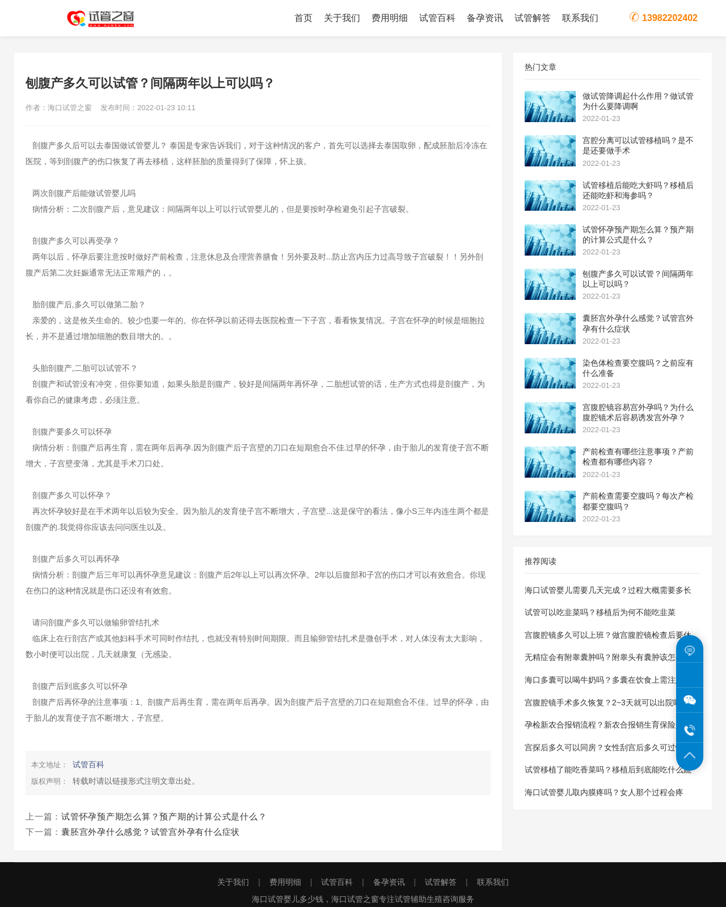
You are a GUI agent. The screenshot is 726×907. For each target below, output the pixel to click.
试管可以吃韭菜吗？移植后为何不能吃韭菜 (600, 612)
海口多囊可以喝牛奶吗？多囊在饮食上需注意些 (608, 679)
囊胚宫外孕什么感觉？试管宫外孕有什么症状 (150, 832)
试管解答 (532, 18)
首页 (303, 18)
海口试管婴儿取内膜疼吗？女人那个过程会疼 (604, 792)
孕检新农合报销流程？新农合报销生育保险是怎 (608, 724)
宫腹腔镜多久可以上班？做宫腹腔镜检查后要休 (608, 635)
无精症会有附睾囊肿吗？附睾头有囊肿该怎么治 (608, 657)
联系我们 (580, 18)
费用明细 (390, 18)
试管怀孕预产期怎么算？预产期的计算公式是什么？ (164, 816)
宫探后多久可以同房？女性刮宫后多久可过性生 (608, 747)
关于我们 (342, 18)
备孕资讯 (485, 18)
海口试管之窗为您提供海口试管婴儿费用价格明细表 (108, 18)
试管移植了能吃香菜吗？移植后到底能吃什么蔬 (608, 769)
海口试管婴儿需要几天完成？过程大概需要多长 (608, 590)
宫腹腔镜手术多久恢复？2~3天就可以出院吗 (603, 702)
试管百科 (437, 18)
